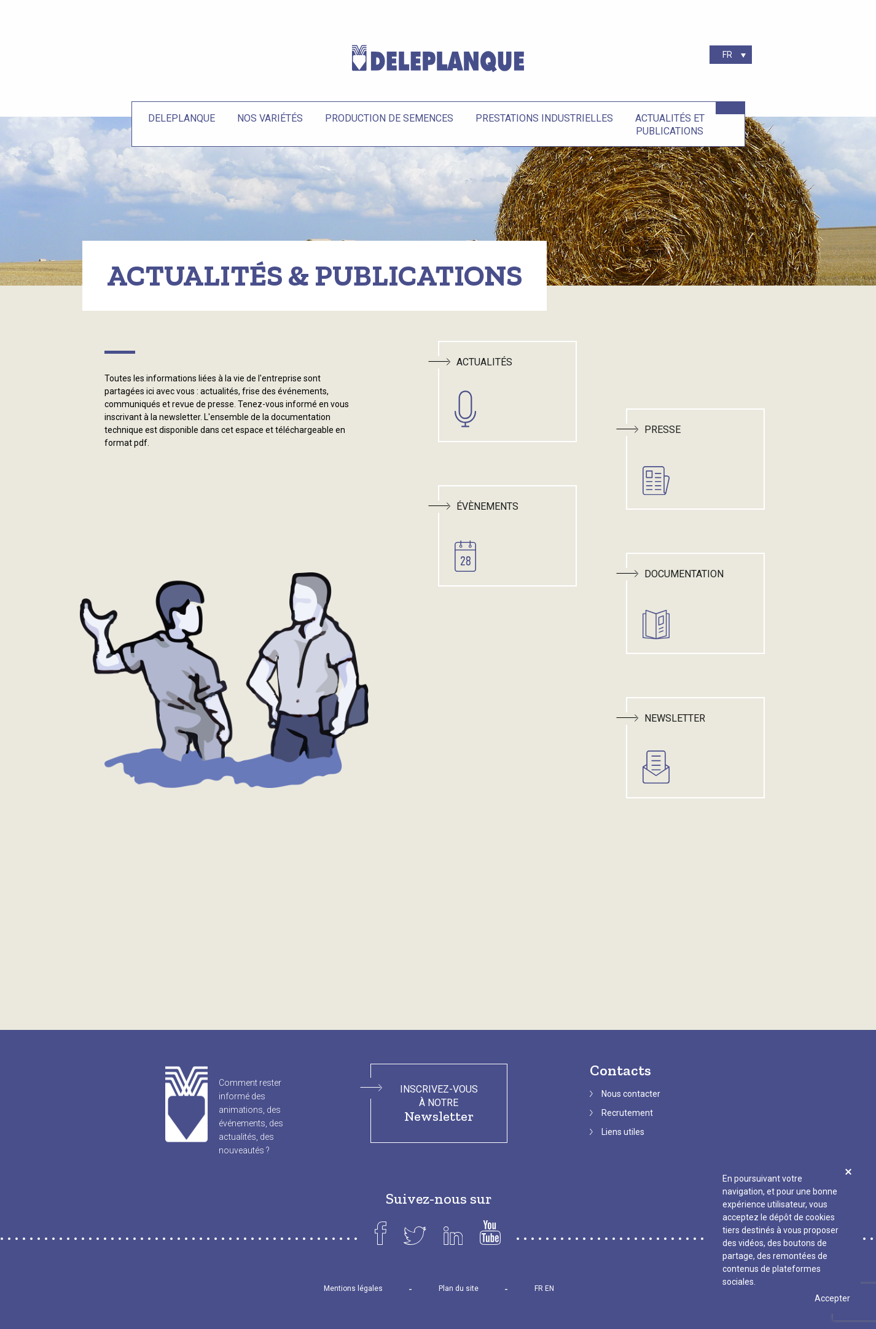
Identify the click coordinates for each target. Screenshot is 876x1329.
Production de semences (389, 118)
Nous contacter (630, 1094)
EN (549, 1288)
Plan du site (459, 1288)
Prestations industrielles (544, 118)
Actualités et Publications (670, 124)
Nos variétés (270, 118)
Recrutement (627, 1113)
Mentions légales (353, 1288)
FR (538, 1288)
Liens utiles (622, 1132)
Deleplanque (181, 118)
